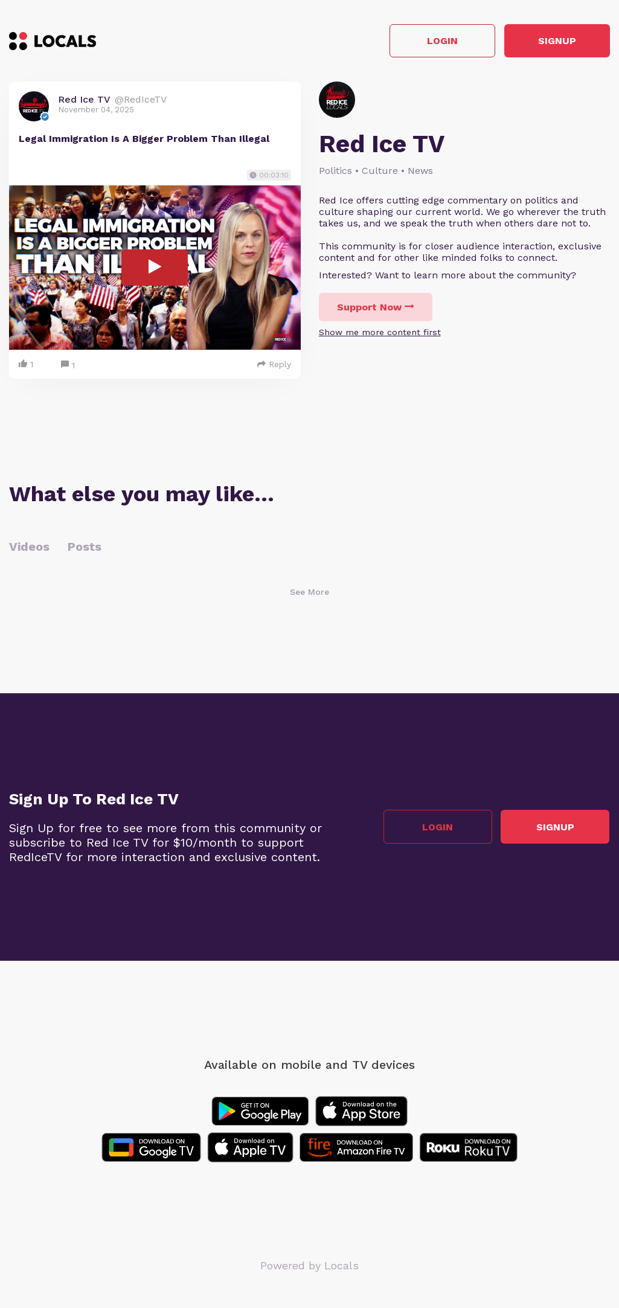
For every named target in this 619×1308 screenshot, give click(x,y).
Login (438, 41)
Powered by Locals (309, 1265)
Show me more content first (380, 333)
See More (309, 592)
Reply (274, 364)
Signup (556, 41)
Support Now (375, 307)
